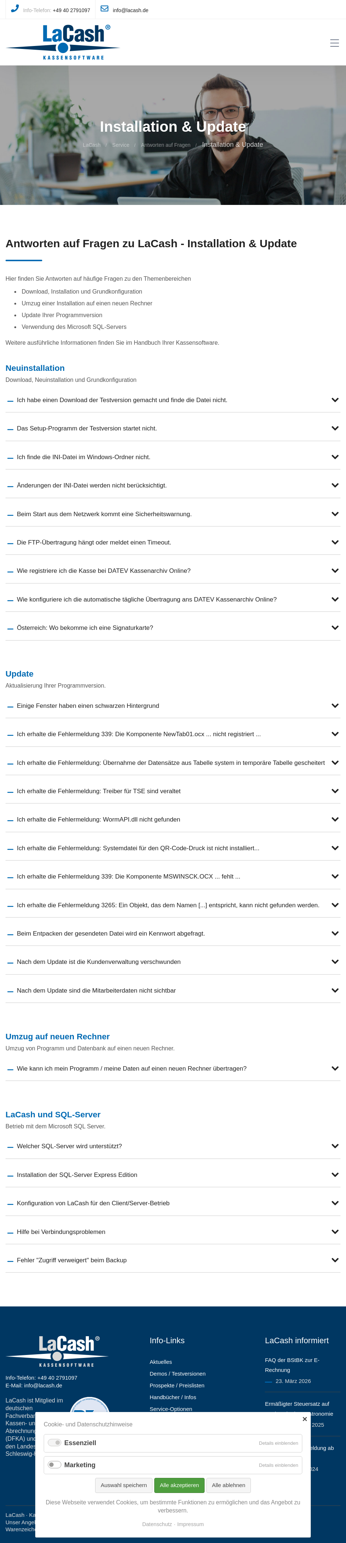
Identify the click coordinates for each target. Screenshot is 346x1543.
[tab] (173, 400)
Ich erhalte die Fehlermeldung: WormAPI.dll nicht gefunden (98, 819)
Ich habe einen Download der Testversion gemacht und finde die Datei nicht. (122, 400)
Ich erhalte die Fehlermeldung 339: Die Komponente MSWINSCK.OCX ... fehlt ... (129, 876)
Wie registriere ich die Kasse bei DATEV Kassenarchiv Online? (104, 570)
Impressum (190, 1524)
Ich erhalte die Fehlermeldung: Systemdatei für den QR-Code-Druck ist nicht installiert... (138, 848)
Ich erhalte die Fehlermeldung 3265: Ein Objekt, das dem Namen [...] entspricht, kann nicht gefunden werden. (168, 905)
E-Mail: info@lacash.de (34, 1385)
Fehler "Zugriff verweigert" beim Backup (72, 1260)
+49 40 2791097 (71, 10)
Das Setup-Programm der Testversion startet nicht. (87, 428)
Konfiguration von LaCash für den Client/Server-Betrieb (93, 1203)
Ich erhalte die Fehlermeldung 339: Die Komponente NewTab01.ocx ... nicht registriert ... (139, 734)
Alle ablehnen (228, 1485)
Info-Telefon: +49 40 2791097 (42, 1377)
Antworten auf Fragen (166, 145)
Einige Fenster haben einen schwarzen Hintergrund (88, 705)
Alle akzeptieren (179, 1485)
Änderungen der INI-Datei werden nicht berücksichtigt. (92, 485)
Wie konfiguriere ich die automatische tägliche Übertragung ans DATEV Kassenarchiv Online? (147, 599)
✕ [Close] (304, 1419)
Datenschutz (157, 1524)
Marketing (79, 1465)
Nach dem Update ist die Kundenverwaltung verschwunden (99, 961)
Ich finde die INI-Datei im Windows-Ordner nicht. (84, 457)
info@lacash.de (130, 10)
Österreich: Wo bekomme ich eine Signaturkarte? (85, 627)
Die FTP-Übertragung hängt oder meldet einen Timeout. (94, 542)
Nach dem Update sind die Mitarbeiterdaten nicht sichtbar (96, 990)
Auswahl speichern (124, 1485)
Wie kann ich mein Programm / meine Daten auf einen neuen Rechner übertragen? (132, 1068)
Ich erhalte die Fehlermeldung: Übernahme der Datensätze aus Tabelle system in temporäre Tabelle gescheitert (171, 762)
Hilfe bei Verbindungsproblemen (61, 1231)
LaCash (92, 145)
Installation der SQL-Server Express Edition (77, 1174)
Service (121, 145)
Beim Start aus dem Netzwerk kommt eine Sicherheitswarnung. (104, 514)
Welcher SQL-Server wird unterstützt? (69, 1146)
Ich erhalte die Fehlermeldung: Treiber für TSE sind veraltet (99, 791)
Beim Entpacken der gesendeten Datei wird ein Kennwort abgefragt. (111, 933)
